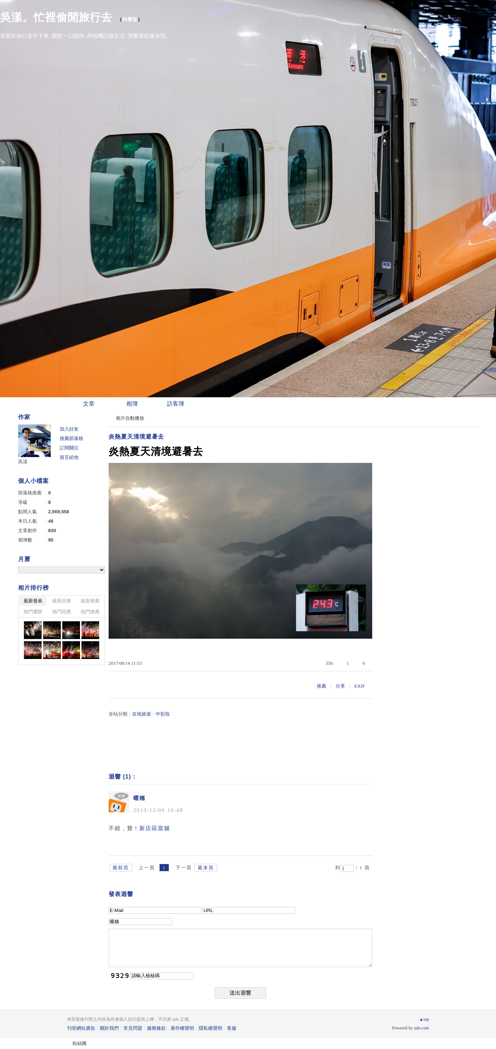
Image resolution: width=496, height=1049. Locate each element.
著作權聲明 (182, 1028)
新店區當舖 (154, 828)
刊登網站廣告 (81, 1028)
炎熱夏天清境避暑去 (136, 437)
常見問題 (132, 1028)
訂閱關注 (69, 448)
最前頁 (121, 867)
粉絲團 (79, 1043)
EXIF (359, 686)
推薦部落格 (71, 438)
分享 (340, 686)
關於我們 (109, 1028)
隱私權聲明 (210, 1028)
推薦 (321, 686)
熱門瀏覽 (33, 611)
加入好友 (69, 429)
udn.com (421, 1028)
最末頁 (206, 867)
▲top (424, 1019)
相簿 (132, 404)
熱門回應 (61, 611)
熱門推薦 (90, 611)
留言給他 (69, 457)
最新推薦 (90, 601)
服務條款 (156, 1028)
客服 (231, 1028)
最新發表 (33, 601)
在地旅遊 (141, 714)
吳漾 (23, 461)
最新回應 (61, 601)
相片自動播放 (130, 418)
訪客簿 (175, 404)
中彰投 (163, 714)
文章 (88, 404)
